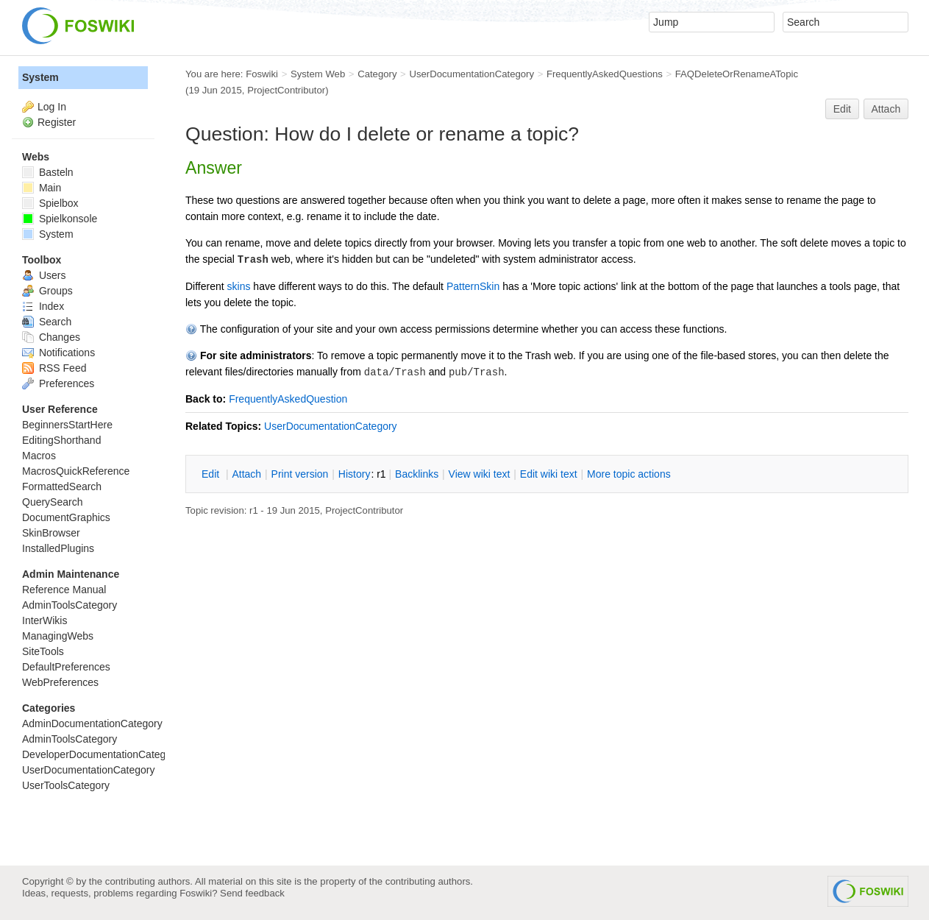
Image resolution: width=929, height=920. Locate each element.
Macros (39, 455)
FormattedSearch (62, 486)
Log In (52, 107)
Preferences (58, 383)
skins (239, 286)
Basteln (48, 172)
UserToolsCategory (66, 785)
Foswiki (262, 73)
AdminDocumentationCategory (92, 723)
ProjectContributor (286, 90)
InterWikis (44, 620)
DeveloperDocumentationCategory (101, 754)
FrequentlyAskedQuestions (605, 73)
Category (376, 73)
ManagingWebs (57, 636)
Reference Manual (64, 589)
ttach (246, 474)
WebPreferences (60, 682)
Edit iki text (548, 474)
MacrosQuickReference (75, 471)
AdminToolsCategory (69, 605)
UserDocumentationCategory (471, 73)
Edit (842, 109)
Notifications (58, 352)
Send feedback (252, 893)
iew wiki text (479, 474)
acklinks (416, 474)
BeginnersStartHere (67, 425)
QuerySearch (52, 502)
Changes (51, 337)
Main (41, 188)
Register (57, 122)
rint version (300, 474)
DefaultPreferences (66, 667)
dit (212, 474)
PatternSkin (472, 286)
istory (354, 474)
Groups (47, 291)
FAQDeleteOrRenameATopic (736, 73)
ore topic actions (629, 474)
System (40, 77)
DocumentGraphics (66, 517)
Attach (886, 109)
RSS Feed (54, 368)
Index (43, 306)
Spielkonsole (59, 218)
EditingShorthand (61, 440)
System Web (318, 73)
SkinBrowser (51, 533)
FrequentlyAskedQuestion (288, 399)
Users (43, 275)
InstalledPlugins (58, 548)
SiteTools (43, 651)
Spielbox (50, 203)
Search (46, 322)
